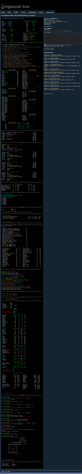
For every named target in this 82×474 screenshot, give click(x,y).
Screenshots (50, 12)
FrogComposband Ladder (57, 21)
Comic (41, 12)
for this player (51, 22)
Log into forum (67, 30)
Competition (32, 12)
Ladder (16, 12)
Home (3, 12)
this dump (49, 19)
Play (9, 12)
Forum (23, 12)
